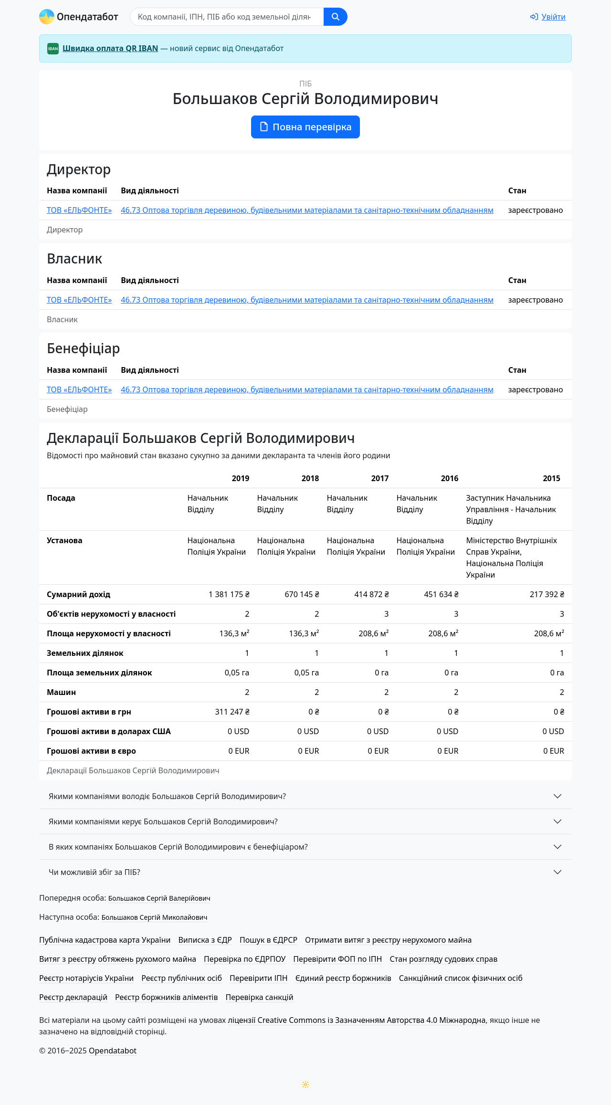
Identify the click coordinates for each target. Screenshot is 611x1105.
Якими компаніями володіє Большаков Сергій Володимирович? (167, 796)
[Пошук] (227, 17)
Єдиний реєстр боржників (343, 978)
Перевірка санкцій (259, 997)
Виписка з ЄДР (205, 940)
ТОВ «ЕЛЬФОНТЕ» (79, 210)
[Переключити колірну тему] (305, 1084)
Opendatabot (113, 1050)
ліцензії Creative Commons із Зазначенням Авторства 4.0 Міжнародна (356, 1020)
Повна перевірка (305, 126)
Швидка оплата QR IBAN (110, 48)
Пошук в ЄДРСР (268, 940)
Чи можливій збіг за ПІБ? (94, 872)
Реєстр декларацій (73, 997)
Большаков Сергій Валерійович (159, 898)
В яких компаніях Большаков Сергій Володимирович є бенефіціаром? (178, 847)
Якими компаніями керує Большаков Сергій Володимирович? (163, 821)
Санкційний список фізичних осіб (461, 978)
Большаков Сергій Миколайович (154, 917)
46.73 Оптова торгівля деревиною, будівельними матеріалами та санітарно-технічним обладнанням (307, 210)
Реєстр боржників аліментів (166, 997)
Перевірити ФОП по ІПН (337, 959)
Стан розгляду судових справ (443, 959)
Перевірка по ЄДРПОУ (244, 959)
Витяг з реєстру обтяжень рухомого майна (117, 959)
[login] (548, 17)
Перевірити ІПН (259, 978)
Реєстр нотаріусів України (86, 978)
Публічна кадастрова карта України (104, 940)
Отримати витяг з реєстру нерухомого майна (388, 940)
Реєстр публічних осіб (181, 978)
